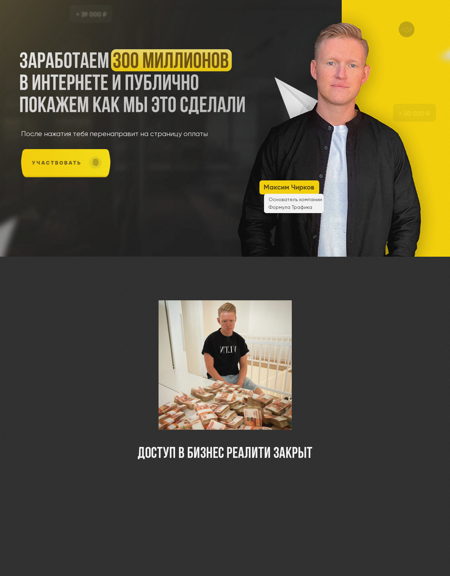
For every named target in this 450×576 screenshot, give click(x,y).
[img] (65, 163)
